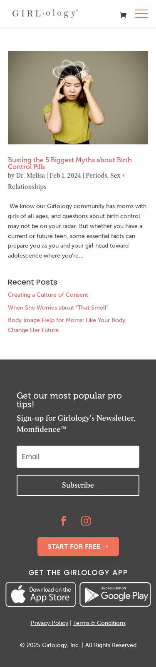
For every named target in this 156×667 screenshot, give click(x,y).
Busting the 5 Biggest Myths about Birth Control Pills (70, 163)
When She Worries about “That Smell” (58, 307)
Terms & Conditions (99, 623)
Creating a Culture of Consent (48, 294)
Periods (96, 175)
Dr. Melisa (30, 175)
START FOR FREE (74, 546)
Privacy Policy (49, 623)
